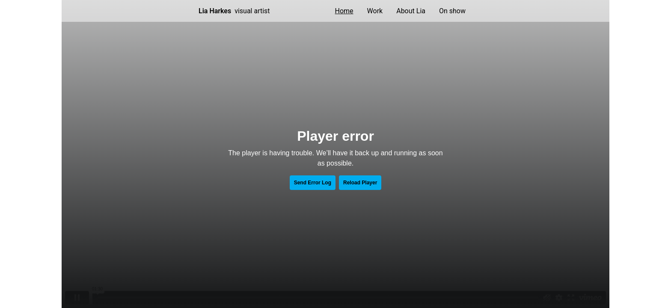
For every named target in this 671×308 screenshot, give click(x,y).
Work (375, 11)
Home (344, 11)
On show (452, 11)
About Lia (410, 11)
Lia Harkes (215, 11)
